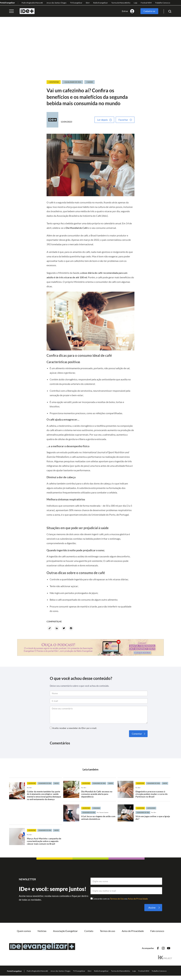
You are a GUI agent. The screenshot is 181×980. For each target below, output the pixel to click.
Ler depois (102, 119)
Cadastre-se (149, 11)
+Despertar (31, 783)
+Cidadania (96, 808)
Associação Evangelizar (65, 930)
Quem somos (24, 930)
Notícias (42, 930)
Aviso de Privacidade (138, 898)
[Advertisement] (90, 48)
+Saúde (56, 783)
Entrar (125, 11)
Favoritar (123, 119)
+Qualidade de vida (44, 783)
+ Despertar (53, 82)
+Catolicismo (151, 808)
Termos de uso (107, 930)
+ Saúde (89, 82)
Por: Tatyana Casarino (102, 812)
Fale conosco (157, 930)
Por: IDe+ (29, 787)
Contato (88, 930)
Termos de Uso (117, 898)
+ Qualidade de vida (72, 82)
